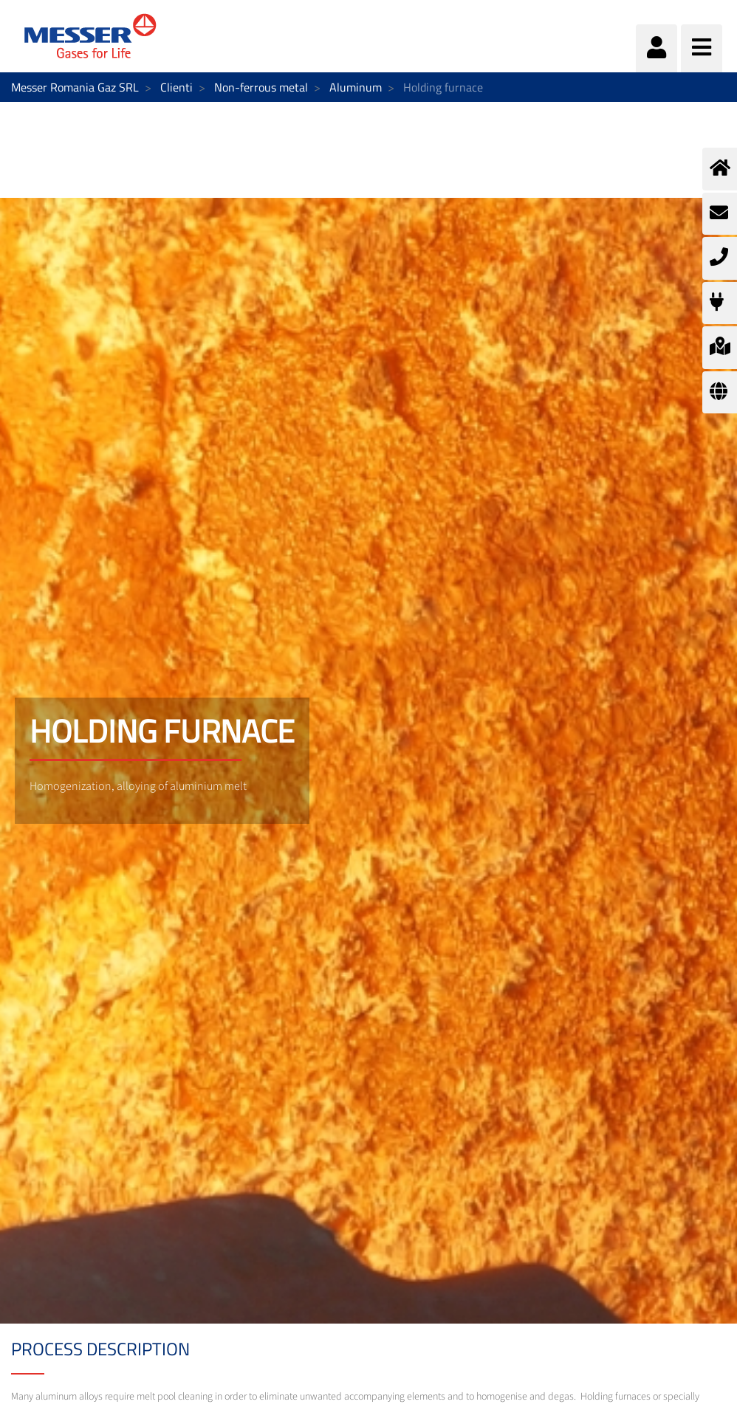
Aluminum (355, 87)
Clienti (176, 87)
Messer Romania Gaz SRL (75, 87)
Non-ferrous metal (261, 87)
